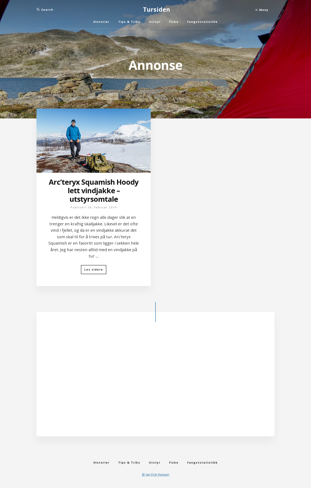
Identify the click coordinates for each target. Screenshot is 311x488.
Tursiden (156, 9)
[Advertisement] (155, 382)
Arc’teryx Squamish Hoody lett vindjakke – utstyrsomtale (93, 190)
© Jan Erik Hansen (155, 474)
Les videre (95, 270)
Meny (262, 10)
